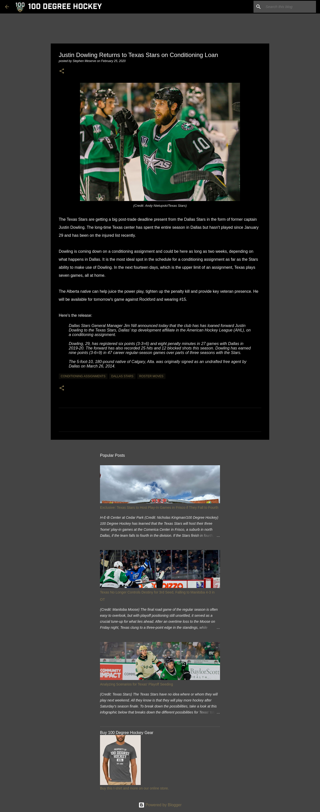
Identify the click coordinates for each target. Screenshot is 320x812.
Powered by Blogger (160, 805)
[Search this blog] (290, 7)
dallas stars (122, 376)
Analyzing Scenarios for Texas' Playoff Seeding (136, 684)
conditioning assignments (83, 376)
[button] (62, 71)
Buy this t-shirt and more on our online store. (134, 788)
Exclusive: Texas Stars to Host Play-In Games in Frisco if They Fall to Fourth (159, 508)
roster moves (151, 376)
